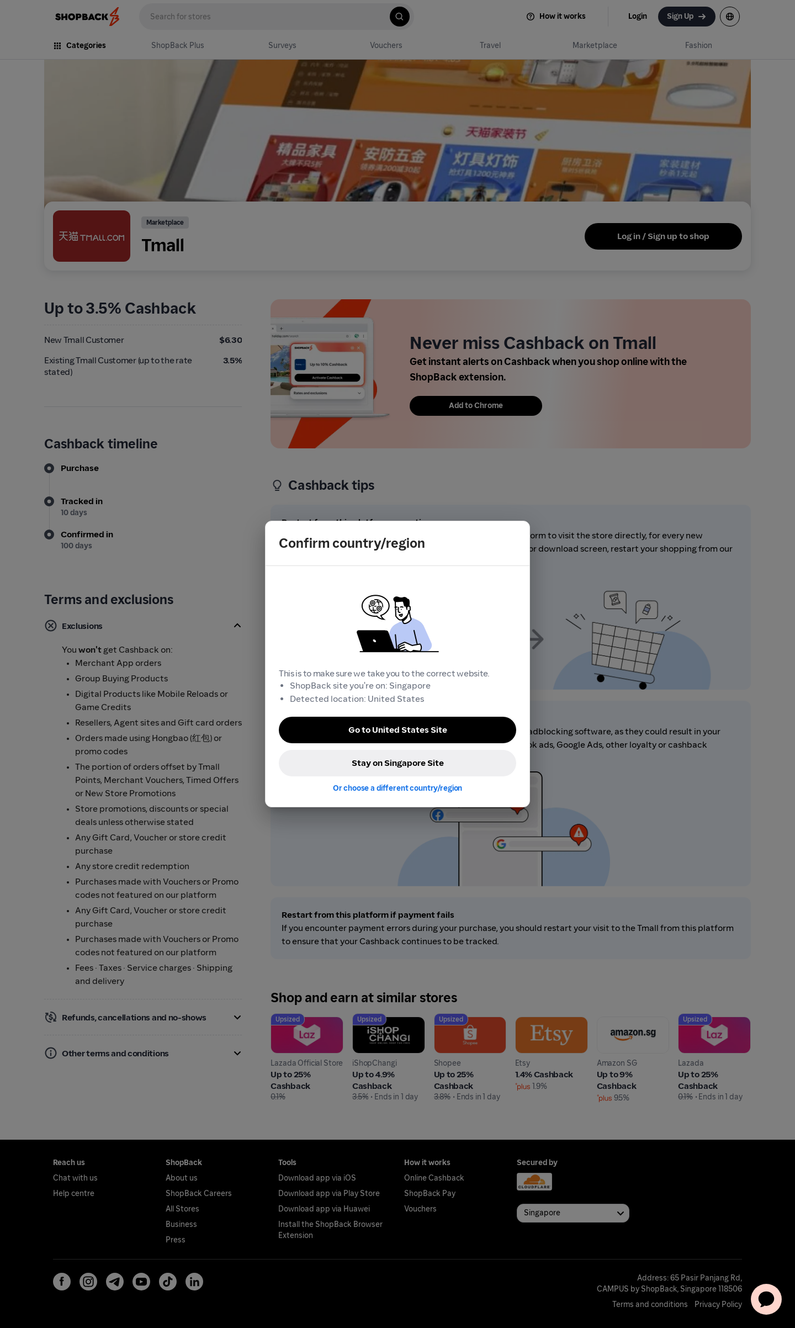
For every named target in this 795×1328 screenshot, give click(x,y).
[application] (766, 1299)
